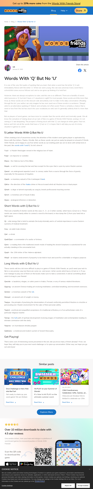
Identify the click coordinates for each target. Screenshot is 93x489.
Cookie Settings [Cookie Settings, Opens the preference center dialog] (7, 485)
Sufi (15, 318)
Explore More (46, 412)
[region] (46, 477)
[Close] (89, 469)
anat (43, 179)
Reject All (68, 485)
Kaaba (28, 184)
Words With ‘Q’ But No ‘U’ (26, 22)
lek (33, 292)
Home (6, 22)
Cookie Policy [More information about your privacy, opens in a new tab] (39, 481)
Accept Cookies (83, 485)
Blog (53, 10)
